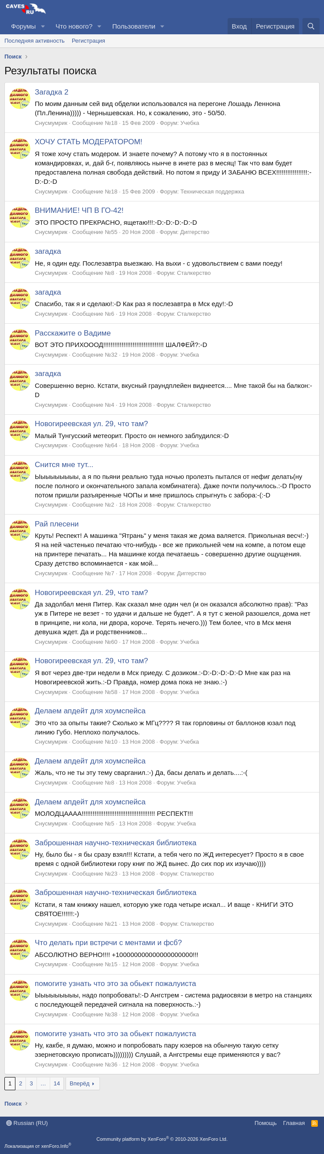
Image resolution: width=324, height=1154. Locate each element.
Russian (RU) (27, 1123)
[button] (43, 26)
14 (57, 1083)
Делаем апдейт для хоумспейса (90, 711)
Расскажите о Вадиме (73, 333)
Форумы (23, 26)
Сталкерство (194, 273)
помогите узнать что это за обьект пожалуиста (115, 983)
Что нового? (73, 26)
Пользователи (133, 26)
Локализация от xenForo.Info (37, 1146)
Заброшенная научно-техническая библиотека (115, 843)
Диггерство (194, 232)
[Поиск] (311, 26)
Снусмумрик (51, 123)
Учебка (189, 123)
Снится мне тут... (64, 464)
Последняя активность (34, 40)
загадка (48, 251)
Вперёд (79, 1083)
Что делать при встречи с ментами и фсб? (108, 943)
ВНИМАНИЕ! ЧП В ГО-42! (79, 210)
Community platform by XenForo (162, 1139)
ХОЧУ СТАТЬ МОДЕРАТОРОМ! (88, 142)
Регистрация (88, 40)
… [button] (43, 1083)
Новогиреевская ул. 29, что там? (91, 424)
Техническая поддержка (212, 191)
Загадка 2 (51, 92)
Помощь (265, 1123)
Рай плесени (57, 524)
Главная (294, 1123)
